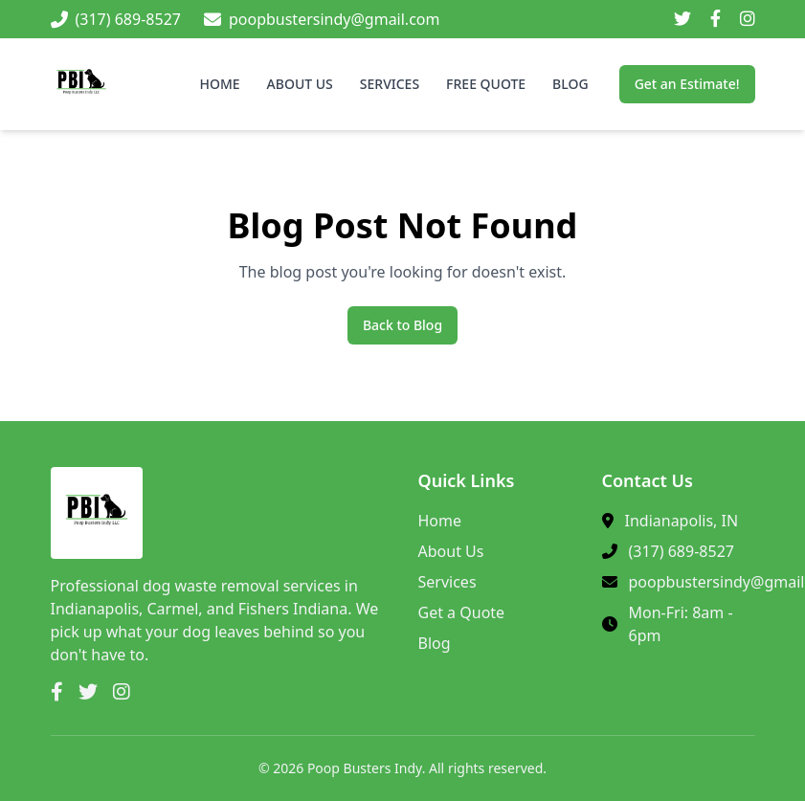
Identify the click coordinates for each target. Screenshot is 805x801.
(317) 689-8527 (681, 551)
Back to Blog (402, 325)
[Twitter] (682, 19)
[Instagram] (747, 19)
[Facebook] (715, 19)
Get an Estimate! (687, 84)
